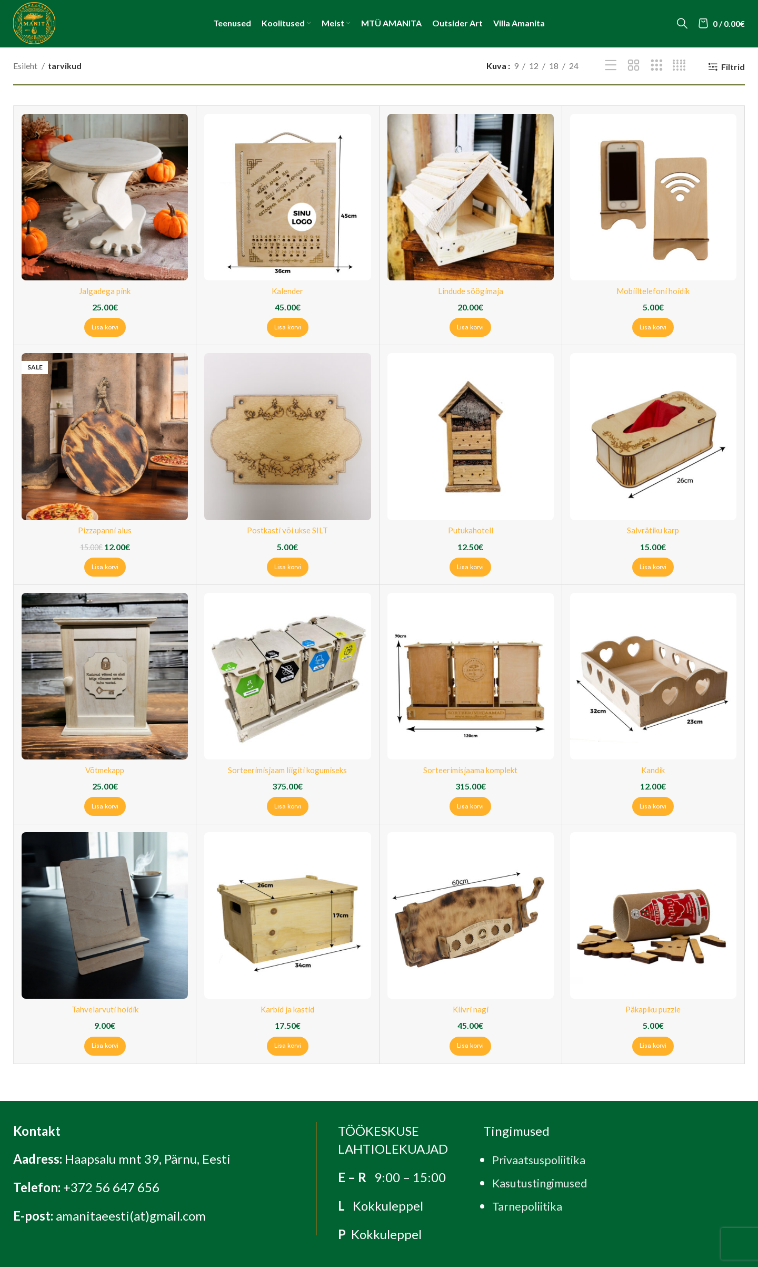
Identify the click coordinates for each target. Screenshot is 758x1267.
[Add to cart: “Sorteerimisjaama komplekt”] (470, 806)
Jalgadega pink (105, 291)
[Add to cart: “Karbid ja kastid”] (287, 1046)
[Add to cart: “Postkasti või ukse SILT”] (287, 567)
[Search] (682, 23)
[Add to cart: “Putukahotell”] (470, 567)
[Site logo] (34, 22)
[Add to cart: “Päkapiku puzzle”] (653, 1046)
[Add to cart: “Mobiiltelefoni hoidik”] (653, 327)
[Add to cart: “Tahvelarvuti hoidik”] (105, 1046)
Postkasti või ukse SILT (288, 530)
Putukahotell (470, 530)
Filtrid (733, 67)
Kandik (653, 770)
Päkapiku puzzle (653, 1009)
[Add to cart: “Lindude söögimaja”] (470, 327)
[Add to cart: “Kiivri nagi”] (470, 1046)
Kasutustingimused (546, 1182)
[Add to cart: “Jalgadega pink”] (105, 327)
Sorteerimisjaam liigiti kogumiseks (287, 770)
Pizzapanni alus (105, 530)
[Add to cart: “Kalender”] (287, 327)
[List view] (611, 65)
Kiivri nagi (470, 1009)
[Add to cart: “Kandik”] (653, 806)
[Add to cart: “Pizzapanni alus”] (105, 567)
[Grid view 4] (679, 65)
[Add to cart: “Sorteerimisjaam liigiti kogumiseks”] (287, 806)
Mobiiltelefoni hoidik (653, 291)
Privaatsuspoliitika (544, 1159)
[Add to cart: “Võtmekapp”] (105, 806)
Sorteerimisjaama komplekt (471, 770)
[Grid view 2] (633, 65)
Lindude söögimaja (470, 291)
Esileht (26, 66)
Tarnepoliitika (531, 1205)
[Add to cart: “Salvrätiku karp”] (653, 567)
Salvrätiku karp (653, 530)
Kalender (287, 291)
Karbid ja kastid (287, 1009)
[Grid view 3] (656, 65)
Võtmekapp (105, 770)
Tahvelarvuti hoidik (105, 1009)
